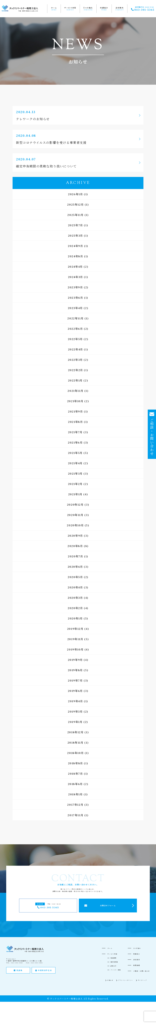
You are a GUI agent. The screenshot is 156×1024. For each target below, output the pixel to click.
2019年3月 (75, 711)
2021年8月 (75, 422)
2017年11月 (75, 815)
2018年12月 (75, 732)
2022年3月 (75, 359)
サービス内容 (70, 8)
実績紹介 (104, 8)
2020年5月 (75, 577)
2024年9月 (75, 246)
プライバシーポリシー (125, 980)
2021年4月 (75, 463)
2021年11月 (75, 390)
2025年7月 (75, 225)
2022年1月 (75, 380)
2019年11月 (75, 639)
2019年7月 (75, 680)
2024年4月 (75, 266)
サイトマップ (142, 980)
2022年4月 (75, 349)
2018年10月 (75, 753)
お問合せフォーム (108, 905)
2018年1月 (75, 794)
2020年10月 (75, 525)
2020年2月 (75, 608)
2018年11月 (75, 742)
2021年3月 (75, 473)
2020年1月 (75, 618)
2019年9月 (75, 660)
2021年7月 (75, 432)
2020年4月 (75, 587)
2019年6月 (75, 691)
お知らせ (110, 980)
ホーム (54, 8)
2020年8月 (75, 546)
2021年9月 (75, 411)
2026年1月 (75, 194)
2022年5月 (75, 339)
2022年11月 (75, 318)
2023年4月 (75, 308)
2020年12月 (75, 504)
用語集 (18, 970)
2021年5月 (75, 453)
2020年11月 (75, 515)
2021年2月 (75, 484)
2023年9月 (75, 287)
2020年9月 (75, 535)
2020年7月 (75, 556)
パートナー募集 (116, 970)
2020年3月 (75, 597)
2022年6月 (75, 328)
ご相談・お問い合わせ (141, 971)
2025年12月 (75, 204)
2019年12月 (75, 628)
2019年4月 (75, 701)
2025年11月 (75, 215)
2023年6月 (75, 297)
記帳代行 (113, 966)
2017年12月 (75, 804)
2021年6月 (75, 442)
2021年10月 (75, 401)
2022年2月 (75, 370)
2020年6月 (75, 566)
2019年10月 (75, 649)
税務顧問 (113, 958)
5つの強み (88, 8)
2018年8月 (75, 763)
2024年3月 (75, 277)
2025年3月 (75, 235)
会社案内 (119, 8)
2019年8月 (75, 670)
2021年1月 (75, 494)
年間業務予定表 (43, 970)
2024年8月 (75, 256)
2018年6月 (75, 784)
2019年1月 (75, 722)
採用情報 (136, 965)
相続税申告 (114, 962)
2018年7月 (75, 773)
